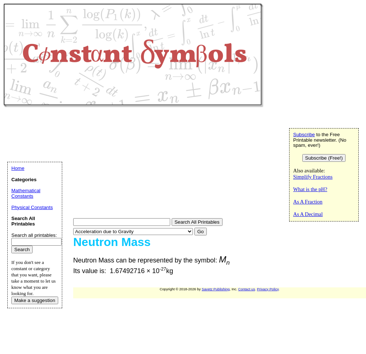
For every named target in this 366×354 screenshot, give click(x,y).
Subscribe (304, 134)
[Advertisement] (106, 163)
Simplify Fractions (313, 177)
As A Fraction (307, 202)
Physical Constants (32, 207)
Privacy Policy (268, 289)
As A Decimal (308, 214)
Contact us (246, 289)
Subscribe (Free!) (324, 158)
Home (18, 168)
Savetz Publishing (215, 289)
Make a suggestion (34, 300)
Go (200, 231)
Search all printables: (34, 235)
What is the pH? (310, 189)
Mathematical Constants (25, 193)
